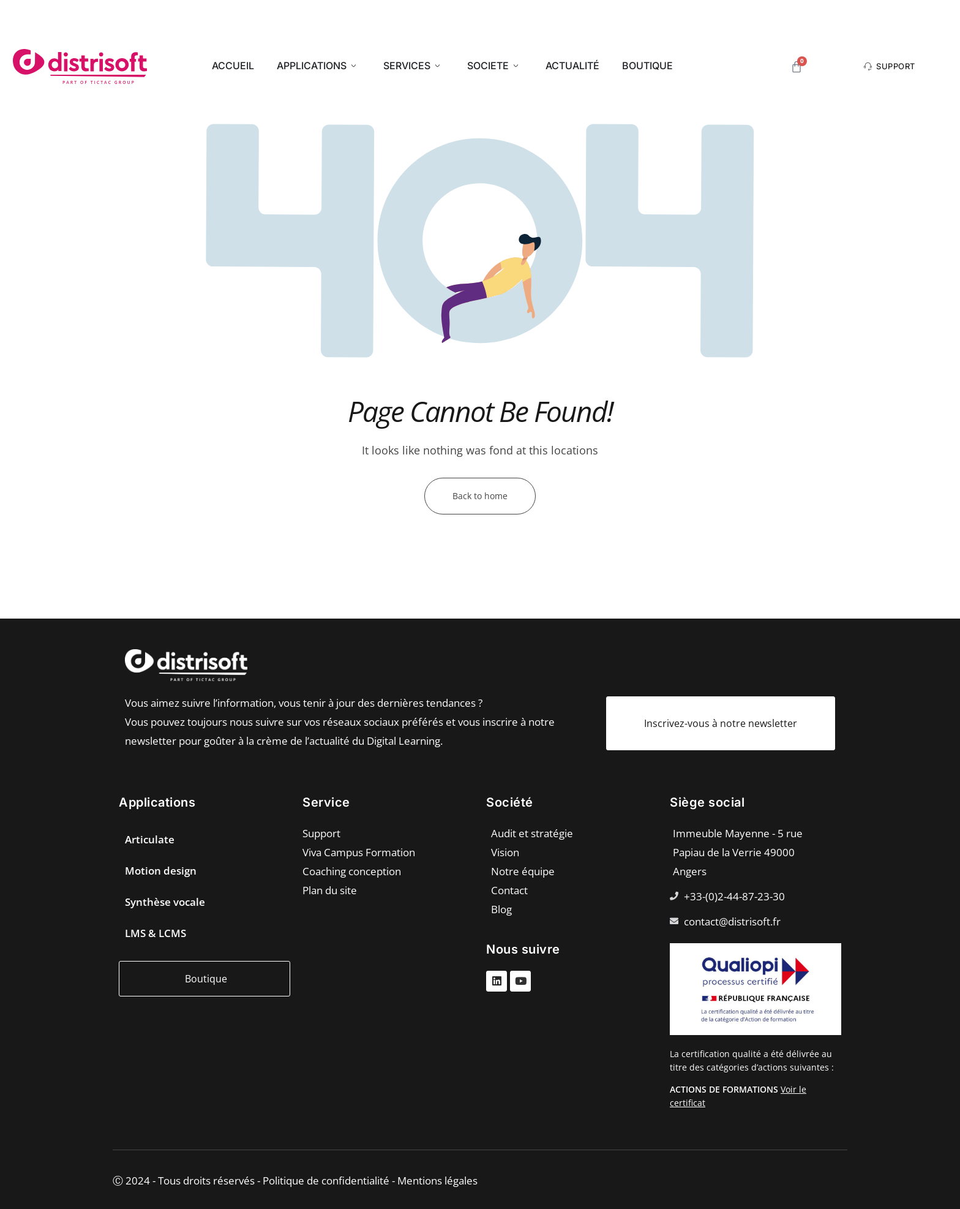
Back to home (480, 496)
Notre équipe (523, 871)
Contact (509, 890)
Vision (505, 852)
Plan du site (329, 890)
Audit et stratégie (532, 833)
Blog (501, 909)
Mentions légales (437, 1180)
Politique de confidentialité (326, 1180)
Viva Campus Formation (358, 852)
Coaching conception (351, 871)
